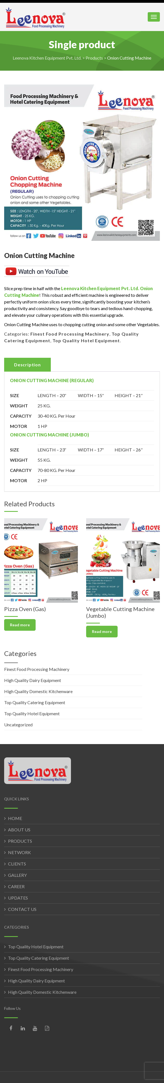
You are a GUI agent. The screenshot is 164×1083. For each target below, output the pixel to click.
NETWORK (19, 852)
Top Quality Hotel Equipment (86, 340)
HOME (15, 818)
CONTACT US (22, 909)
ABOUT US (19, 829)
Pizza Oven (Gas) (25, 609)
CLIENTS (17, 863)
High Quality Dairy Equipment (32, 680)
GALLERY (17, 875)
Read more (20, 624)
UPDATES (18, 897)
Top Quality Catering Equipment (34, 702)
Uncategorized (18, 724)
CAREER (16, 886)
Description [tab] (27, 364)
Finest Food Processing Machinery (69, 333)
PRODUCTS (20, 841)
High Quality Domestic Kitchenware (38, 691)
